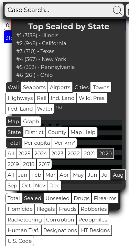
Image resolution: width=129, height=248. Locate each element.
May (78, 175)
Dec (54, 185)
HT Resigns (95, 230)
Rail (41, 98)
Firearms (105, 198)
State (14, 132)
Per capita (37, 143)
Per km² (64, 143)
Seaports (34, 87)
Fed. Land (20, 108)
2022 (73, 153)
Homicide (20, 209)
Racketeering (25, 219)
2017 (44, 164)
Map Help (83, 132)
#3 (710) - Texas (35, 51)
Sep (12, 185)
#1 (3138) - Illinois (37, 35)
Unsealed (57, 198)
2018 (28, 164)
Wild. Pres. (92, 98)
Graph (31, 121)
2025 (24, 153)
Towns (101, 87)
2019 (13, 164)
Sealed (32, 198)
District (34, 132)
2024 (40, 153)
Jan (23, 175)
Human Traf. (23, 230)
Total (14, 143)
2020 (105, 153)
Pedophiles (92, 219)
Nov (40, 185)
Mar (50, 175)
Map (13, 121)
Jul (105, 175)
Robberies (93, 209)
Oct (26, 185)
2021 (89, 153)
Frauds (67, 209)
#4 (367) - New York (41, 59)
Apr (64, 175)
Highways (20, 98)
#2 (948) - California (41, 43)
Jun (92, 175)
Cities (82, 87)
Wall (13, 87)
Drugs (81, 198)
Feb (36, 175)
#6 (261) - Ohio (34, 75)
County (57, 132)
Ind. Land (63, 98)
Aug (118, 175)
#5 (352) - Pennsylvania (45, 67)
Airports (60, 87)
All (11, 153)
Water (45, 108)
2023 (57, 153)
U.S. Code (20, 241)
